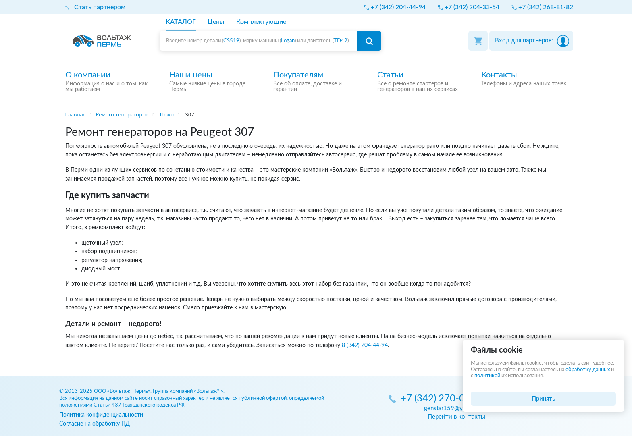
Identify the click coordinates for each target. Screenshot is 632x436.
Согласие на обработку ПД (94, 424)
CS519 (231, 41)
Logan (288, 41)
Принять (543, 399)
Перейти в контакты (456, 417)
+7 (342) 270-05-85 (443, 398)
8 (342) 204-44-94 (365, 345)
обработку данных (587, 369)
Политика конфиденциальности (101, 415)
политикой (487, 375)
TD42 (340, 41)
